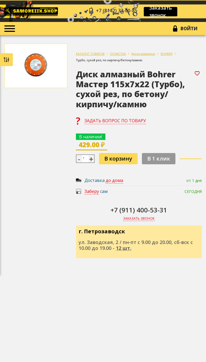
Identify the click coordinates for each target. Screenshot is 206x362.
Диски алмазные (143, 55)
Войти (188, 29)
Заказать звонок (162, 11)
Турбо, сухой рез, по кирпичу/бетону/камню (109, 61)
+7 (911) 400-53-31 (139, 211)
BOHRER (166, 55)
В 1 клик (158, 159)
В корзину (118, 159)
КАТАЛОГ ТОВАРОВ (90, 55)
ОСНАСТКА (118, 55)
